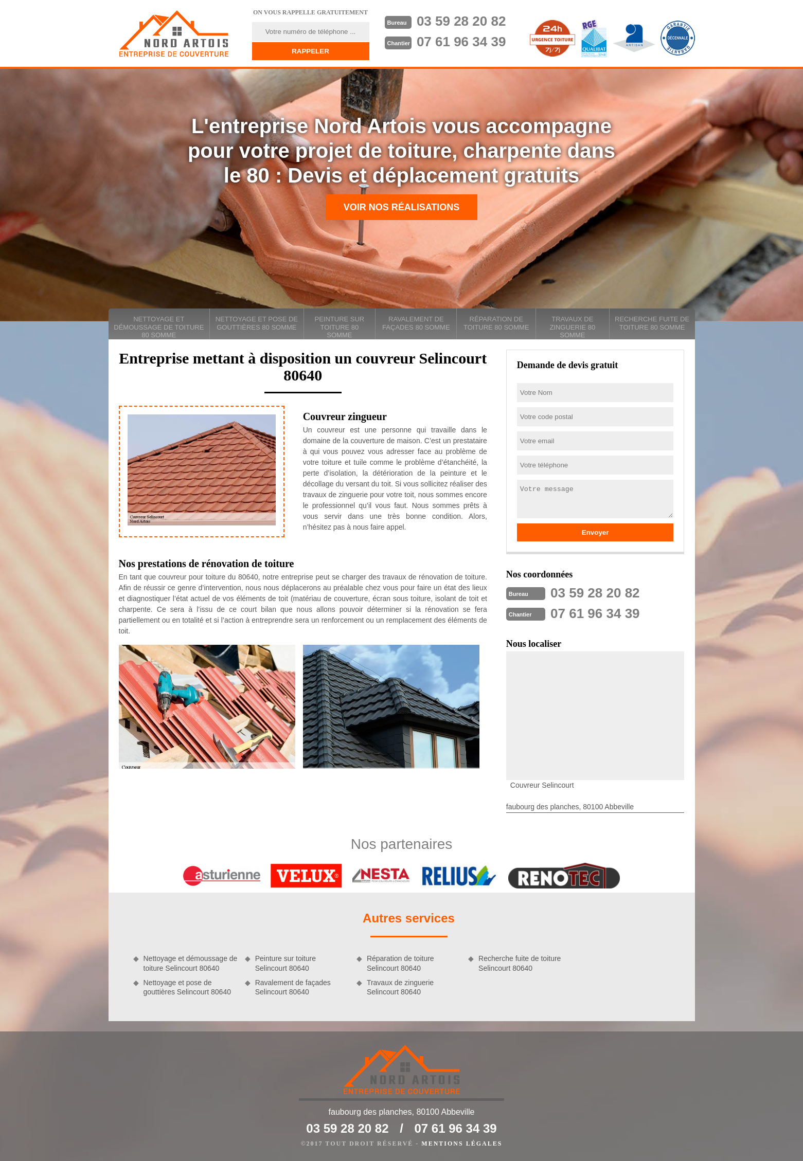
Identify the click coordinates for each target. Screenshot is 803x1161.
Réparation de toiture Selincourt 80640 (400, 963)
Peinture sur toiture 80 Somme (339, 327)
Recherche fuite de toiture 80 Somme (652, 323)
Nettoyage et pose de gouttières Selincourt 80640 (187, 987)
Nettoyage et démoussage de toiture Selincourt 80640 (191, 963)
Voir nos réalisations (402, 207)
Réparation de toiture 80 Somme (496, 323)
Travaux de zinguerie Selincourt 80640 (400, 987)
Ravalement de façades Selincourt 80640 (293, 987)
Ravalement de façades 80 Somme (416, 323)
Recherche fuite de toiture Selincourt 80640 (519, 963)
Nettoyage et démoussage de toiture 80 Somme (159, 327)
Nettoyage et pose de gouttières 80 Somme (257, 323)
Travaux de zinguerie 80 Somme (572, 327)
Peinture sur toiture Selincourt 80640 (285, 963)
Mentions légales (461, 1143)
